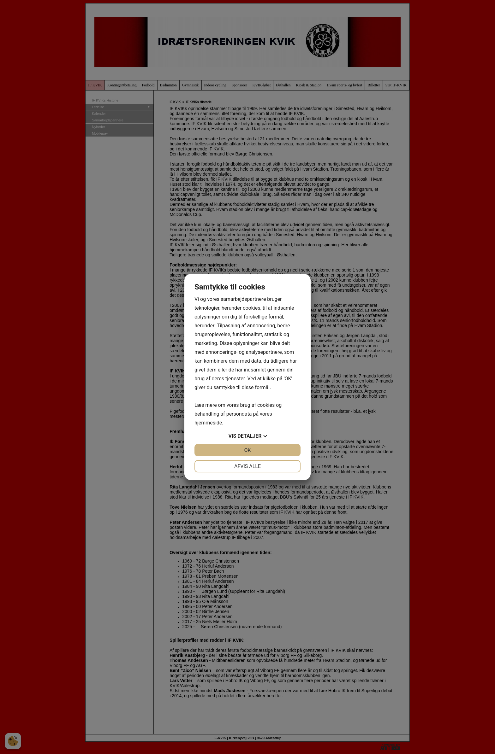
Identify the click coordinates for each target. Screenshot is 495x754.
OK (247, 450)
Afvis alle (247, 466)
